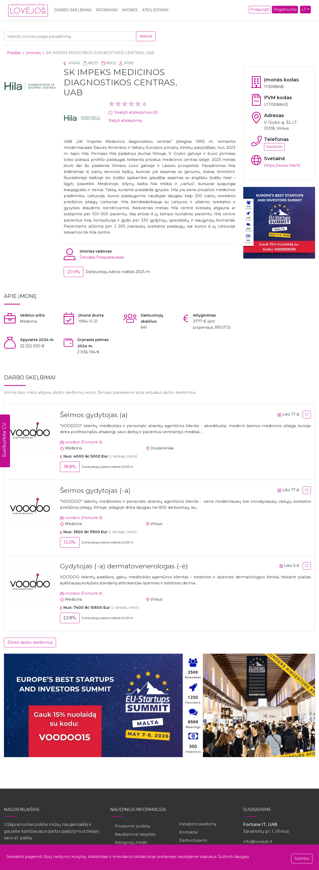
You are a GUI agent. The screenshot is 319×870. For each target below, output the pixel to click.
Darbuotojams (193, 840)
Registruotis (285, 9)
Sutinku (302, 858)
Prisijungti (259, 9)
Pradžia (14, 52)
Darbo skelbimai (73, 10)
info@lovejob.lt (257, 841)
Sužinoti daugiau (233, 856)
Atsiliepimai (155, 10)
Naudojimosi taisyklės (135, 834)
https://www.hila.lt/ (282, 165)
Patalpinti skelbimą (197, 824)
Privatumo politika (132, 826)
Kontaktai (188, 832)
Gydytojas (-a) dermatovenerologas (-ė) (124, 566)
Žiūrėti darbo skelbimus (30, 642)
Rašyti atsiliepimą (125, 120)
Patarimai (107, 10)
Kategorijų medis (131, 842)
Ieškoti (145, 36)
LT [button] (304, 9)
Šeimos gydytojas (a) (94, 415)
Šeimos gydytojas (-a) (95, 490)
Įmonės (130, 10)
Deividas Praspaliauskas (102, 257)
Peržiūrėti (274, 147)
